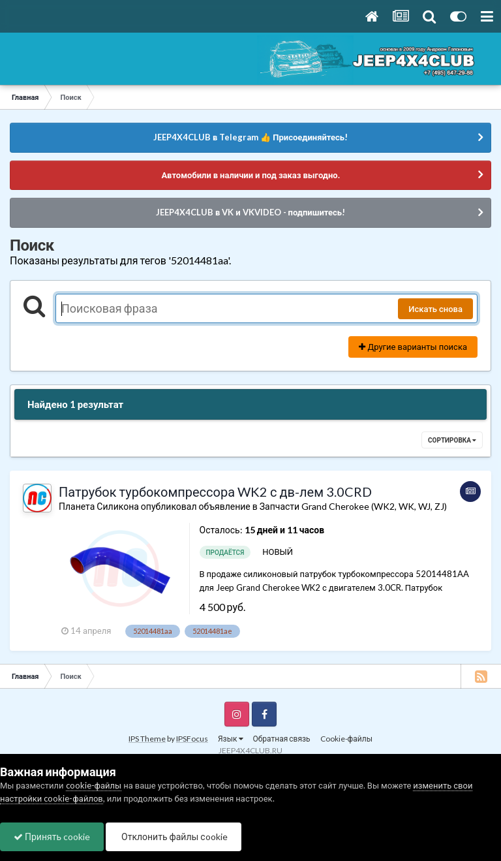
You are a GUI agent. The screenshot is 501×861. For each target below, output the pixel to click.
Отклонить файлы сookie (173, 836)
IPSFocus (192, 739)
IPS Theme (147, 739)
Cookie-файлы (346, 739)
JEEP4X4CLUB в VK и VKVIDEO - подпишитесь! (250, 212)
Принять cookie (52, 836)
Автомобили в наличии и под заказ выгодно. (250, 175)
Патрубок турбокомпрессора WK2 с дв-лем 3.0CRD (215, 491)
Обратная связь (282, 739)
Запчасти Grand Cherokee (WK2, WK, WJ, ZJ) (353, 506)
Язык (230, 739)
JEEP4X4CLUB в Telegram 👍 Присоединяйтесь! (250, 137)
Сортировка (452, 440)
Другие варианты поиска (413, 346)
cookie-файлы (94, 785)
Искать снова (435, 309)
